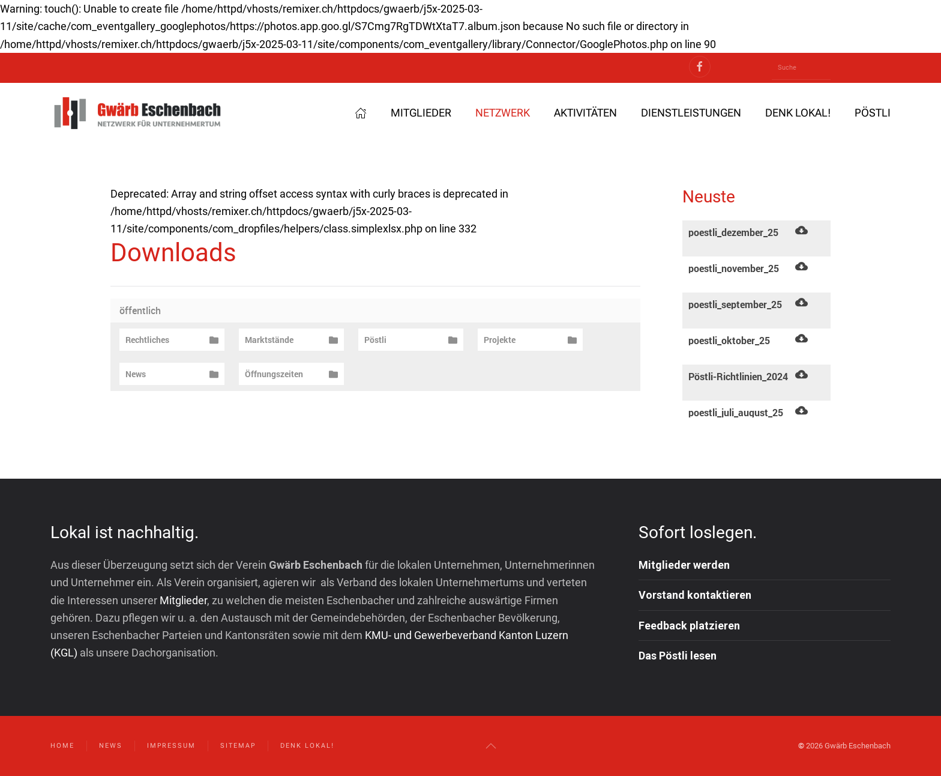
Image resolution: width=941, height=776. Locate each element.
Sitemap (238, 746)
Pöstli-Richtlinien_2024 (738, 376)
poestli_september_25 (735, 304)
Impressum (171, 746)
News (110, 746)
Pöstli (873, 112)
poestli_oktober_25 (729, 340)
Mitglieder (421, 112)
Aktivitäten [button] (585, 112)
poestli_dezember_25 (733, 232)
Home (62, 746)
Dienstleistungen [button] (691, 112)
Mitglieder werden (684, 565)
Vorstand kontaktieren (695, 595)
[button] (491, 746)
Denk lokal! (307, 746)
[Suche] (801, 68)
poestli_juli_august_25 (735, 412)
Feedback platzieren (689, 625)
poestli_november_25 (733, 268)
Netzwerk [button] (502, 112)
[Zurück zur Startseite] (137, 113)
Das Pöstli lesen (678, 655)
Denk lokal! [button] (798, 112)
